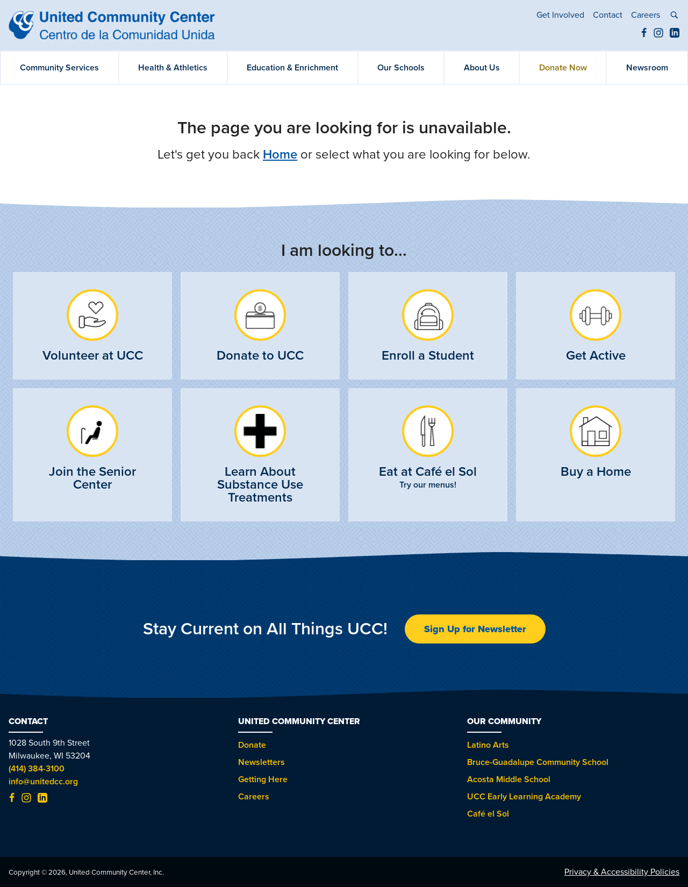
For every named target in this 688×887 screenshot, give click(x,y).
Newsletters (261, 762)
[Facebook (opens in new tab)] (644, 34)
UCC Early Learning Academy (524, 796)
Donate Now (563, 67)
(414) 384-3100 (36, 768)
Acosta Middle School (508, 779)
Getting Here (263, 779)
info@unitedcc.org (43, 781)
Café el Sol (488, 814)
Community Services (59, 67)
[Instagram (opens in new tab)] (658, 34)
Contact (607, 15)
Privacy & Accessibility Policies (621, 872)
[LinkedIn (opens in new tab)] (674, 34)
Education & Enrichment (292, 67)
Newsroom (647, 67)
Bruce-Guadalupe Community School (537, 762)
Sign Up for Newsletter (475, 629)
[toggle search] (674, 16)
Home (280, 154)
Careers (645, 15)
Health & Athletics (172, 67)
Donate (252, 745)
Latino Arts (488, 745)
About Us (482, 67)
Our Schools (401, 67)
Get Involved (560, 15)
